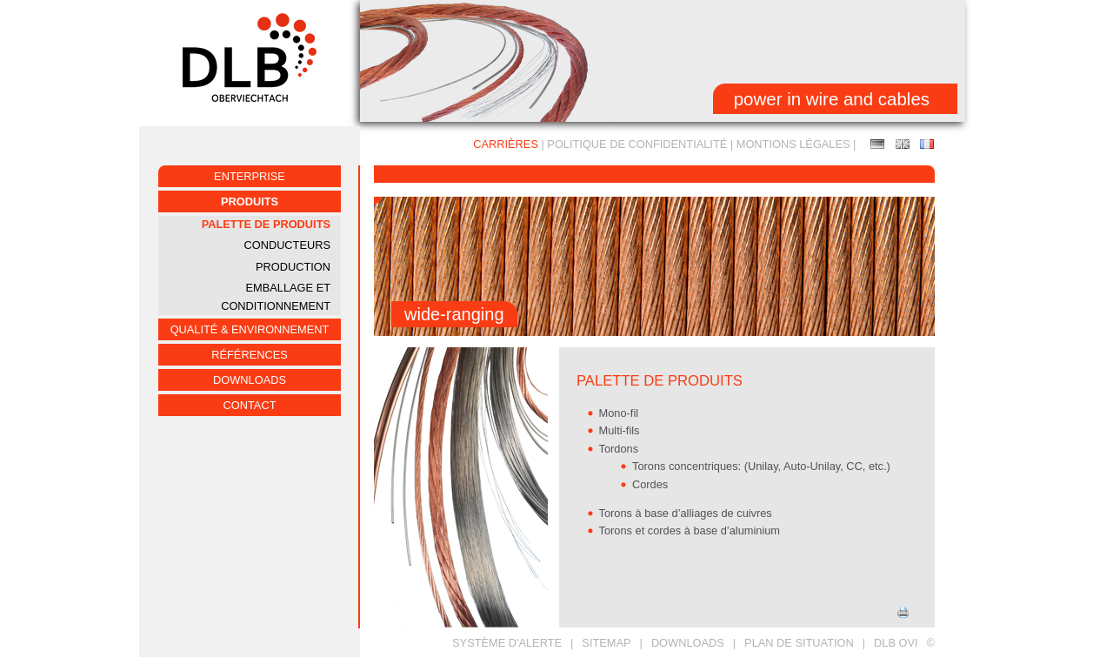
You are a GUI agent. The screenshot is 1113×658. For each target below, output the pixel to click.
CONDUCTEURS (286, 245)
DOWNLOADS (687, 642)
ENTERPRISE (249, 176)
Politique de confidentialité (637, 144)
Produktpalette (877, 144)
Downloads (249, 379)
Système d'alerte (507, 642)
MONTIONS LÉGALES (793, 144)
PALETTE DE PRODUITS (266, 224)
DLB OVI (896, 642)
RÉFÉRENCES (249, 354)
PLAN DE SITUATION (799, 642)
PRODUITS (249, 201)
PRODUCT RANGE (903, 144)
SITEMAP (606, 642)
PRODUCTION (293, 266)
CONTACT (250, 405)
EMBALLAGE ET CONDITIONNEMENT (275, 296)
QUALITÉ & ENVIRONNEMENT (250, 329)
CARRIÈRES (505, 144)
